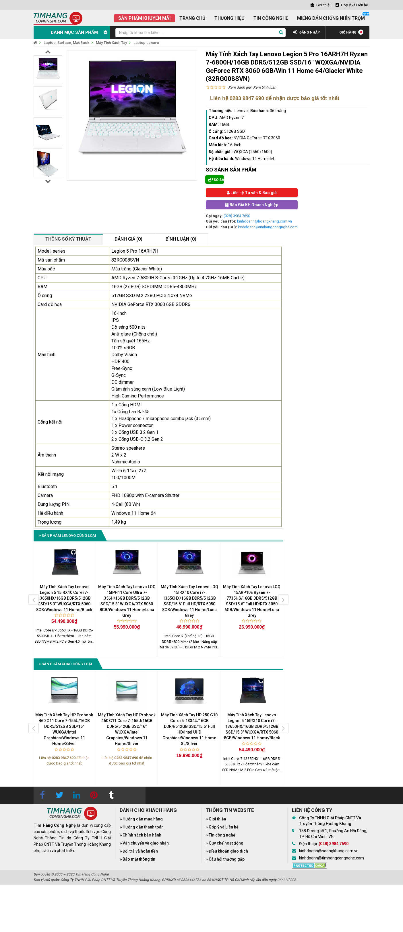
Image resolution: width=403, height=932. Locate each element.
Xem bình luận (264, 87)
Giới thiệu (217, 819)
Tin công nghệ (222, 835)
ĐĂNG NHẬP (306, 32)
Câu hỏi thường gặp (227, 859)
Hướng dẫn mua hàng (143, 819)
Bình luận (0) (181, 239)
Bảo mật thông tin (139, 859)
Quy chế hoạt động (226, 843)
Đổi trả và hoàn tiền (140, 851)
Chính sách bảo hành (142, 835)
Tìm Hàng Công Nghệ (91, 874)
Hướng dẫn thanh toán (143, 827)
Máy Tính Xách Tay (111, 42)
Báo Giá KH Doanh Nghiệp (251, 204)
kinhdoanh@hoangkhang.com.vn (264, 221)
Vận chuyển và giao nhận (146, 843)
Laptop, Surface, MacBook (66, 42)
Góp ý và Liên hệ (224, 827)
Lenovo (241, 110)
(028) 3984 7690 (237, 216)
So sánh (216, 180)
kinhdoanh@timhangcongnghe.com (268, 227)
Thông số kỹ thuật (68, 239)
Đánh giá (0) (128, 239)
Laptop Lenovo (146, 42)
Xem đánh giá (239, 87)
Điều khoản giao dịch (228, 851)
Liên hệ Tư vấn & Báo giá (252, 192)
